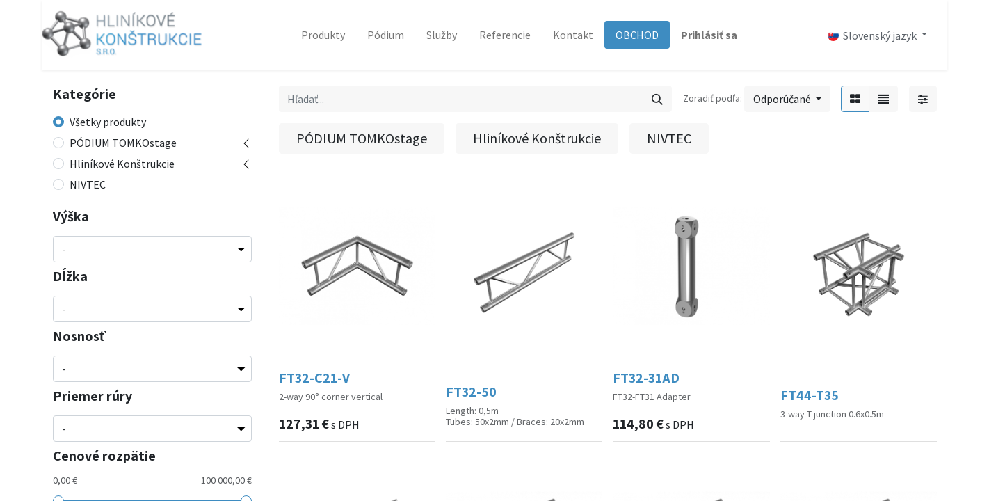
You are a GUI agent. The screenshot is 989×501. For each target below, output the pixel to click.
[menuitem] (323, 35)
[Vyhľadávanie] (657, 99)
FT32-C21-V (314, 378)
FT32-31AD (646, 378)
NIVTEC (88, 184)
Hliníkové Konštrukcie (122, 163)
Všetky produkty (108, 122)
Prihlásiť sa (709, 35)
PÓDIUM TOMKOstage (123, 143)
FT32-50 (471, 392)
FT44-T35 (809, 395)
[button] (787, 99)
